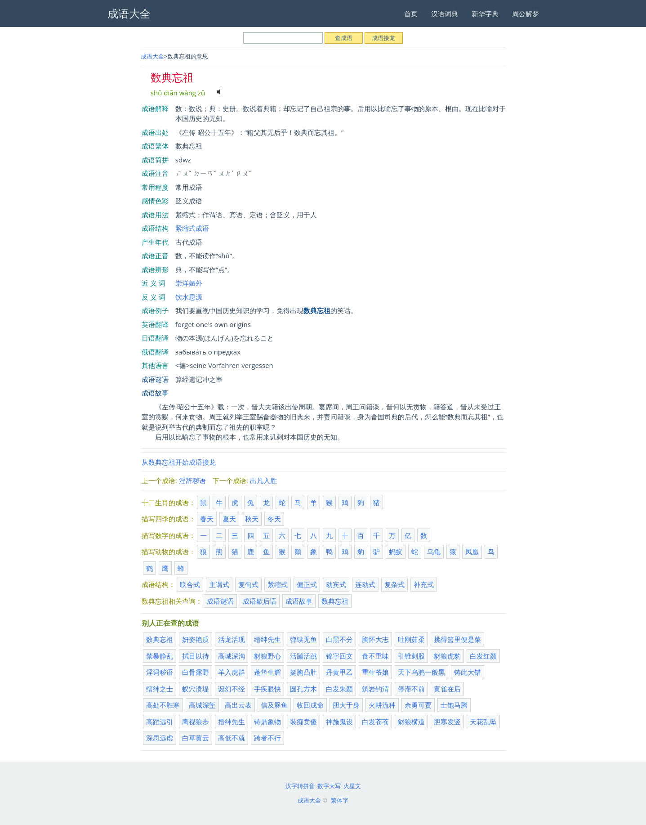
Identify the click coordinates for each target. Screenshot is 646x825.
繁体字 (339, 800)
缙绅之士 (159, 688)
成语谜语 (155, 379)
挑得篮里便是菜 (457, 639)
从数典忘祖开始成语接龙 (179, 461)
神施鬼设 (339, 721)
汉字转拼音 (300, 786)
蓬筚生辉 (267, 672)
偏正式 (307, 584)
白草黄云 (195, 737)
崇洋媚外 (188, 282)
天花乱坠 (483, 721)
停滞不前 (411, 688)
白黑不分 (339, 639)
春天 (207, 518)
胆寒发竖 (447, 721)
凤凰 (472, 551)
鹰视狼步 (195, 721)
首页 (411, 13)
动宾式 (336, 584)
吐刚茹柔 (411, 639)
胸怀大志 (375, 639)
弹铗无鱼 (303, 639)
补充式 (424, 584)
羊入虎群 (231, 672)
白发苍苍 (375, 721)
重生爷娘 (375, 672)
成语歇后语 (259, 600)
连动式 (365, 584)
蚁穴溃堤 (195, 688)
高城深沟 (231, 655)
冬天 (274, 518)
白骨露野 (195, 672)
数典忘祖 (334, 600)
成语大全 (152, 56)
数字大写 (329, 786)
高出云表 (238, 704)
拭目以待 (195, 655)
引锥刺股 (411, 655)
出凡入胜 (263, 480)
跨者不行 (267, 737)
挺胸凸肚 (303, 672)
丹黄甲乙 (339, 672)
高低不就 (231, 737)
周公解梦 (525, 13)
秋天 (251, 518)
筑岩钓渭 (375, 688)
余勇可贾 (418, 704)
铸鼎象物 (267, 721)
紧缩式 (277, 584)
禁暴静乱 (159, 655)
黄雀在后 (447, 688)
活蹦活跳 (303, 655)
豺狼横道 (411, 721)
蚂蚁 (395, 551)
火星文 (352, 786)
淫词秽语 (159, 672)
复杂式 (394, 584)
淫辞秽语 (192, 480)
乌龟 (434, 551)
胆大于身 (346, 704)
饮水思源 (188, 296)
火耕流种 (382, 704)
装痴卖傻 (303, 721)
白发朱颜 (339, 688)
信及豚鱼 (274, 704)
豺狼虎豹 (447, 655)
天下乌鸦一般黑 (421, 672)
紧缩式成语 (192, 228)
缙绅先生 (267, 639)
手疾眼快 (267, 688)
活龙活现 (231, 639)
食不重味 (375, 655)
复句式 (248, 584)
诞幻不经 (231, 688)
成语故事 (155, 392)
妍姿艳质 (195, 639)
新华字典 (485, 13)
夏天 (229, 518)
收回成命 (310, 704)
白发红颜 (483, 655)
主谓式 (219, 584)
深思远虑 (159, 737)
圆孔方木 (303, 688)
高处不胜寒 (163, 704)
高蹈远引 (159, 721)
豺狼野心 (267, 655)
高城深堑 (202, 704)
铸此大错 (467, 672)
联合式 (190, 584)
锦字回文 (339, 655)
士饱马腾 (454, 704)
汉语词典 (444, 13)
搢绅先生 (231, 721)
